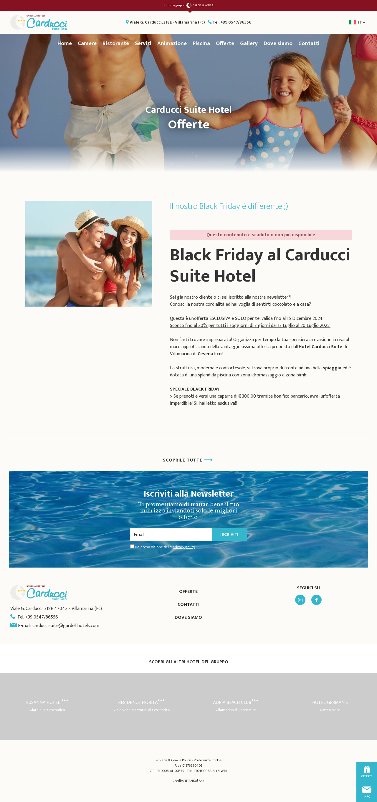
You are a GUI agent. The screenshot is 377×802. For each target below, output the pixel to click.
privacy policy (184, 547)
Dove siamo (278, 43)
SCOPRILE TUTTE (188, 460)
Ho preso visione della (165, 547)
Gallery (249, 43)
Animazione (172, 43)
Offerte (225, 43)
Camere (87, 43)
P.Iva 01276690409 (189, 765)
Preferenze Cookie (207, 760)
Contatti (309, 43)
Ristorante (115, 43)
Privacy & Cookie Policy (173, 760)
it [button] (338, 24)
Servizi (143, 43)
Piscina (201, 43)
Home (64, 43)
